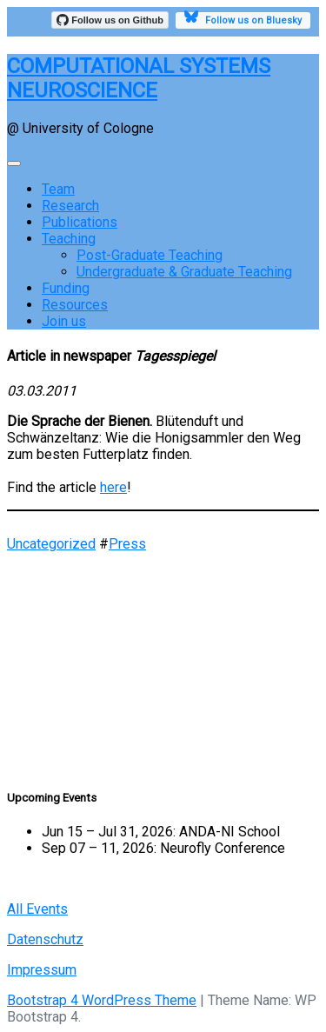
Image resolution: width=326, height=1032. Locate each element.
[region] (163, 661)
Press (127, 544)
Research (70, 205)
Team (58, 189)
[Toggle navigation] (14, 163)
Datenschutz (45, 939)
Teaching (69, 238)
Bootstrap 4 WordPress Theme (101, 1000)
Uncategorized (51, 544)
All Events (37, 909)
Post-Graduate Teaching (150, 255)
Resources (75, 304)
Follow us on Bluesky (243, 19)
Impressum (42, 970)
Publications (79, 222)
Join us (64, 321)
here (113, 487)
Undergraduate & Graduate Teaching (184, 271)
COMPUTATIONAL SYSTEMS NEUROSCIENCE (138, 78)
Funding (66, 288)
